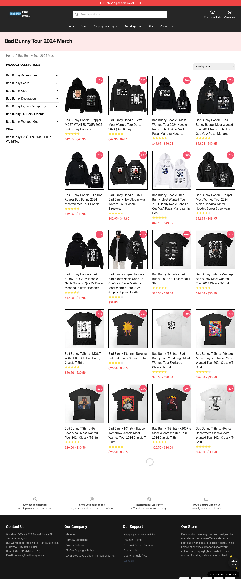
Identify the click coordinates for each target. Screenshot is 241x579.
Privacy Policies (75, 545)
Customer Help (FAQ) (136, 555)
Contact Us (130, 550)
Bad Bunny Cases (17, 83)
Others (10, 129)
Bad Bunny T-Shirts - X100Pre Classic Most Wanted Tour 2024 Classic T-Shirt (171, 433)
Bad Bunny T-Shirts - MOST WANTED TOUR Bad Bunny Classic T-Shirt (83, 358)
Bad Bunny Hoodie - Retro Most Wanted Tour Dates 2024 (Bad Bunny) (125, 124)
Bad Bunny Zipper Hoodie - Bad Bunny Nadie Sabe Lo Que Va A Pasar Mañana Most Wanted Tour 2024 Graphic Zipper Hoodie (126, 283)
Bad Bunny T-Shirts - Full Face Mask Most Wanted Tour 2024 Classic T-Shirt (81, 433)
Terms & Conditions (77, 539)
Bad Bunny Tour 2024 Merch (37, 55)
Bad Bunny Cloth (17, 91)
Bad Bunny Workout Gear (22, 121)
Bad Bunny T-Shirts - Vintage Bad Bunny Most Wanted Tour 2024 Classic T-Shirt (214, 279)
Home (10, 55)
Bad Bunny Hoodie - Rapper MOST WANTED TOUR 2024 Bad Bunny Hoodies (83, 124)
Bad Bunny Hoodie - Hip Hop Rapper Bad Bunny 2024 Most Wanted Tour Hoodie (83, 199)
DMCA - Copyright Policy (80, 550)
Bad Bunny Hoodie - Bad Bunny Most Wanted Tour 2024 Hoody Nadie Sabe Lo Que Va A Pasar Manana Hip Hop (171, 204)
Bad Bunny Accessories (21, 75)
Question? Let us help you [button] (223, 574)
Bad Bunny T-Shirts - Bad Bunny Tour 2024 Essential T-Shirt (171, 279)
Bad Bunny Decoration (21, 98)
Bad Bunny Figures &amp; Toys (26, 106)
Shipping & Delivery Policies (139, 534)
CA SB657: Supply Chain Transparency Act (90, 555)
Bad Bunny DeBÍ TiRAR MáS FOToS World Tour (29, 139)
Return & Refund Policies (138, 545)
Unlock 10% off (234, 562)
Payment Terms (133, 539)
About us (71, 534)
